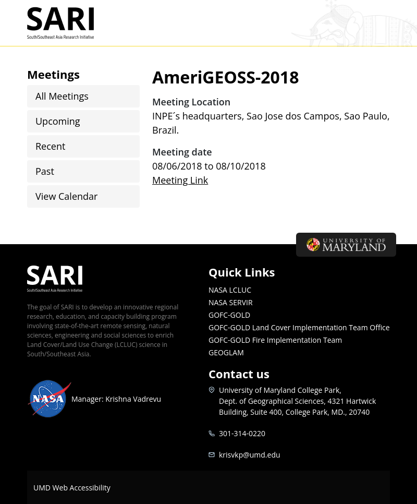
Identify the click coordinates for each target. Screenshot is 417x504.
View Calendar (66, 196)
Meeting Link (180, 180)
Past (44, 171)
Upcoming (57, 121)
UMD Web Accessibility (72, 488)
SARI (72, 23)
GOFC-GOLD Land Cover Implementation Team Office (299, 327)
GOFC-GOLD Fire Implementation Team (275, 340)
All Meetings (62, 96)
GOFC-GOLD (229, 315)
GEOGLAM (226, 352)
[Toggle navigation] (377, 23)
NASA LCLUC (229, 290)
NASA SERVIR (230, 302)
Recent (50, 146)
